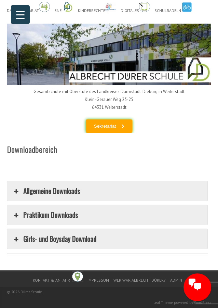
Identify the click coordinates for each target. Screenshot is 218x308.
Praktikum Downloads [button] (45, 215)
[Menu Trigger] (20, 14)
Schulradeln (173, 7)
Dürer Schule (31, 292)
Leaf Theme (163, 302)
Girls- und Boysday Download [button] (54, 239)
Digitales (135, 7)
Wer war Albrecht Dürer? (139, 280)
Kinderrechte (97, 7)
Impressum (98, 280)
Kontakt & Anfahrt (58, 277)
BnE (63, 7)
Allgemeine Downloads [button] (46, 191)
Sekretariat (105, 126)
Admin (176, 280)
